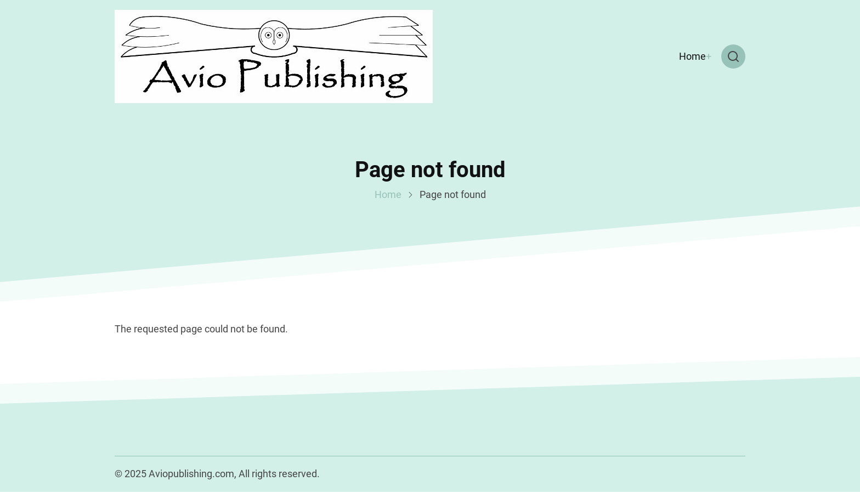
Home (692, 56)
